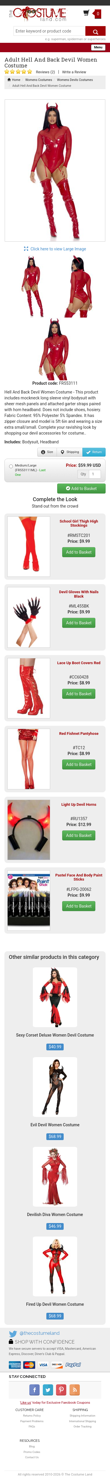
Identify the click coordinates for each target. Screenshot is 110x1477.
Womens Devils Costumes (75, 80)
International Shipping (82, 1421)
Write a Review (74, 72)
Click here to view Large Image (55, 249)
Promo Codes (31, 1452)
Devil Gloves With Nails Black (79, 594)
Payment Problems (31, 1421)
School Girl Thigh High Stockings (79, 523)
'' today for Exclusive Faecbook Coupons (55, 1402)
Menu (98, 47)
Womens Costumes (38, 80)
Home (13, 80)
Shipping (69, 452)
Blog (32, 1446)
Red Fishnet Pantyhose (79, 733)
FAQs (32, 1426)
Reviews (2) (45, 72)
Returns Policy (32, 1415)
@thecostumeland (40, 1333)
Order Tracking (83, 1426)
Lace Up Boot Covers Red (78, 663)
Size (47, 452)
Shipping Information (82, 1415)
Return (94, 452)
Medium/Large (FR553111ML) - (27, 470)
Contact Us (32, 1457)
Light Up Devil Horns (78, 804)
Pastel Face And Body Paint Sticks (78, 877)
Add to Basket (81, 488)
